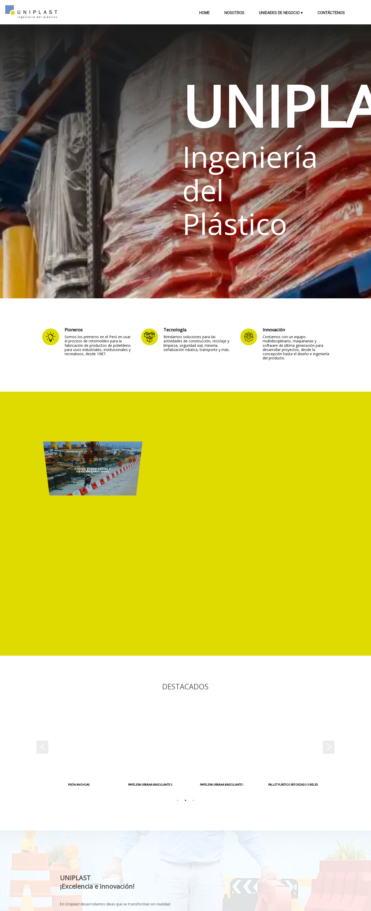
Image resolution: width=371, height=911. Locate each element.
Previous (39, 749)
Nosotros (234, 12)
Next (332, 749)
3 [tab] (193, 800)
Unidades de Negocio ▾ (281, 12)
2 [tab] (185, 800)
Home (204, 12)
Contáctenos (331, 12)
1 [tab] (177, 800)
